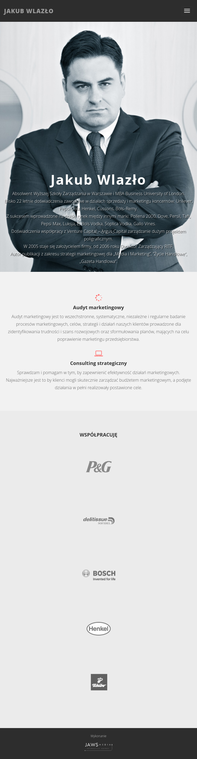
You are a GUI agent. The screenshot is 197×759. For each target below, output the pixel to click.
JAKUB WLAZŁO (29, 11)
